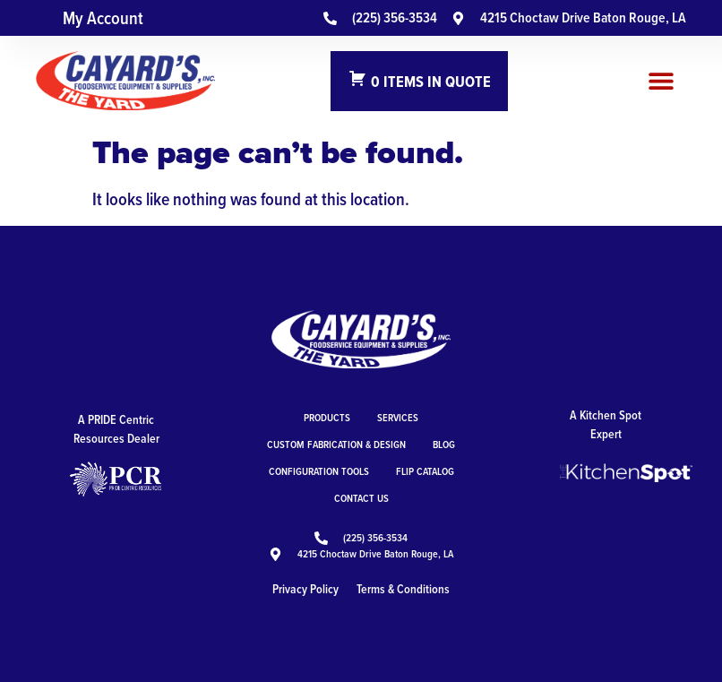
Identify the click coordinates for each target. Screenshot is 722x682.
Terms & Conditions (403, 589)
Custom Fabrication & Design (336, 444)
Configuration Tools (319, 471)
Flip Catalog (425, 471)
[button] (661, 81)
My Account (103, 17)
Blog (444, 444)
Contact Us (361, 497)
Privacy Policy (305, 589)
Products (327, 417)
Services (397, 417)
